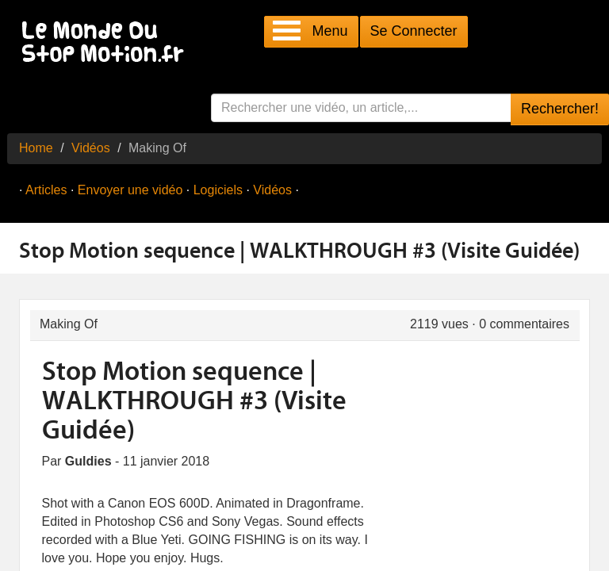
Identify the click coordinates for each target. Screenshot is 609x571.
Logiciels (218, 190)
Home (36, 148)
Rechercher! (560, 109)
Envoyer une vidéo (130, 190)
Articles (46, 190)
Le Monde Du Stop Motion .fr (107, 43)
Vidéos (90, 148)
